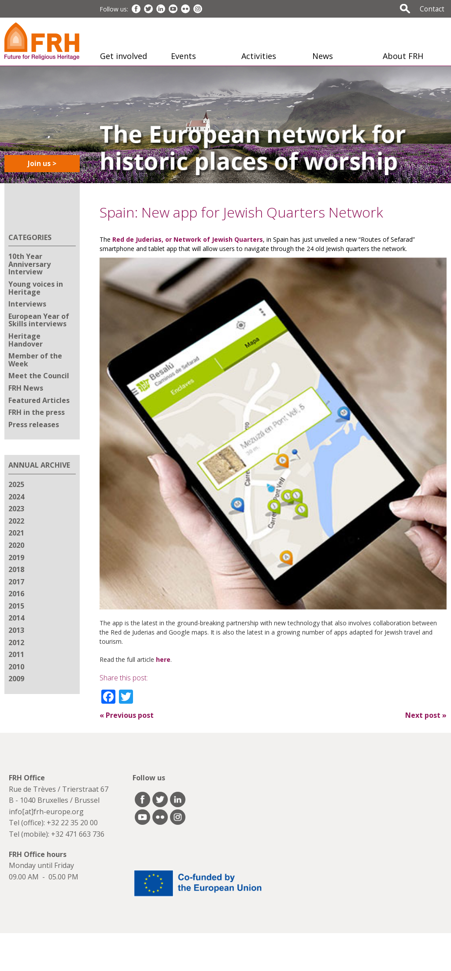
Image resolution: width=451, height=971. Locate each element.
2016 (16, 593)
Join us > (42, 163)
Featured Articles (39, 400)
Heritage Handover (25, 340)
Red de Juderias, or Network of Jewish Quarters (187, 239)
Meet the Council (38, 375)
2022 (16, 521)
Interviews (27, 304)
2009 (16, 678)
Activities (258, 56)
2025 (16, 484)
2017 (16, 582)
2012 (16, 642)
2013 (16, 630)
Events (183, 56)
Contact (432, 9)
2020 (16, 545)
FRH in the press (36, 412)
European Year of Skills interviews (38, 320)
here (162, 659)
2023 (16, 508)
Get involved (123, 56)
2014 (16, 618)
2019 (16, 557)
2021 (16, 533)
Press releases (33, 424)
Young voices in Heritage (35, 288)
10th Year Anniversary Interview (29, 264)
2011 (16, 654)
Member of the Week (35, 360)
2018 (16, 569)
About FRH (403, 56)
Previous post (127, 715)
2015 (16, 606)
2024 (16, 497)
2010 (16, 667)
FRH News (25, 388)
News (322, 56)
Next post (426, 715)
